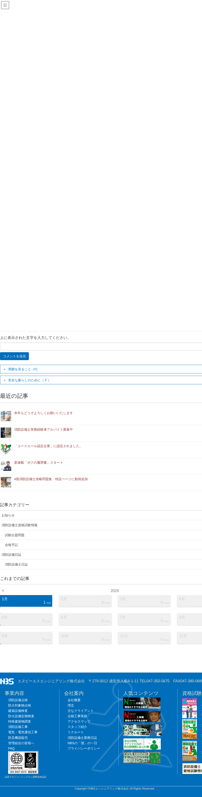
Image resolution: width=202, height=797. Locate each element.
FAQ (11, 748)
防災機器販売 (18, 738)
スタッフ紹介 (77, 727)
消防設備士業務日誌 (82, 738)
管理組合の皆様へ (21, 743)
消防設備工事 (18, 727)
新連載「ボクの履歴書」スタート (38, 462)
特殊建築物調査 (19, 721)
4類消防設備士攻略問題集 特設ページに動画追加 (51, 479)
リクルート (76, 732)
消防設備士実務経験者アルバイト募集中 (43, 429)
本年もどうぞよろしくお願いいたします (43, 413)
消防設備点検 (18, 700)
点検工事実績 (77, 716)
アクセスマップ (79, 721)
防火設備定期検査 (21, 716)
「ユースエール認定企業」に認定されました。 (48, 446)
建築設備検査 (18, 711)
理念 (71, 705)
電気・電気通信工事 (23, 732)
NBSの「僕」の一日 (82, 743)
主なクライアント (81, 711)
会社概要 (74, 700)
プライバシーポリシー (84, 748)
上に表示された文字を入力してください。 (35, 338)
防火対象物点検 (19, 705)
